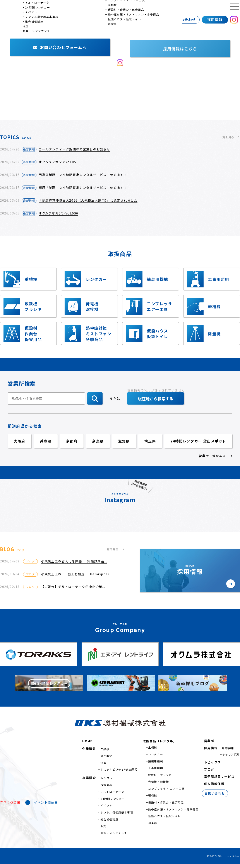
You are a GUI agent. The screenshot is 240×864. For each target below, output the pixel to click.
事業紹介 (38, 19)
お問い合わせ (184, 19)
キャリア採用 (231, 754)
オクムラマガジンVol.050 (58, 213)
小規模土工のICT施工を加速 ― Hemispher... (76, 574)
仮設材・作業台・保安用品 (166, 802)
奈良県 (98, 441)
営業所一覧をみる (215, 456)
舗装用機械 (155, 761)
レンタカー (155, 754)
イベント (106, 805)
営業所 (64, 19)
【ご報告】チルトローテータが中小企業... (73, 586)
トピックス (212, 762)
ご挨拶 (105, 749)
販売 (103, 826)
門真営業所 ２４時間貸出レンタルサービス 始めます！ (83, 174)
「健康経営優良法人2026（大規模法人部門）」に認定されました (88, 200)
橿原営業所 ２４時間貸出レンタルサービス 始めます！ (83, 187)
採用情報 (215, 19)
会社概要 (106, 756)
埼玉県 (150, 441)
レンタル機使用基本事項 (117, 812)
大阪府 (19, 441)
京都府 (71, 441)
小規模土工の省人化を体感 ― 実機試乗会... (74, 561)
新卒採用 (228, 748)
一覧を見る (229, 137)
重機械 (152, 747)
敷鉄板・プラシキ (160, 775)
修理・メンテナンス (114, 833)
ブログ (209, 769)
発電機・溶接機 (158, 781)
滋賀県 (124, 441)
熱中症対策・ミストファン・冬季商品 (173, 809)
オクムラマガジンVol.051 (58, 162)
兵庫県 (45, 441)
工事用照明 (155, 768)
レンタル (106, 778)
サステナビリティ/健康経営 (119, 769)
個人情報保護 (214, 783)
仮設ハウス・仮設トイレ (164, 816)
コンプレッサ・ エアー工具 (166, 788)
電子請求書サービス (219, 776)
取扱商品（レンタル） (160, 741)
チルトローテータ (112, 791)
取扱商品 (106, 785)
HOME (87, 741)
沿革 (103, 762)
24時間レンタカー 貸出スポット (198, 441)
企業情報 (9, 19)
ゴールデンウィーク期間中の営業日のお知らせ (74, 149)
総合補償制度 (109, 819)
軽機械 (152, 795)
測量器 (152, 823)
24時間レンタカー (113, 798)
